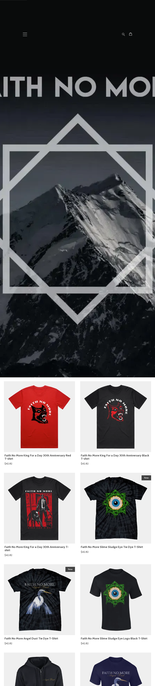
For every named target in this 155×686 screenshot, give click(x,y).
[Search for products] (123, 34)
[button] (25, 34)
